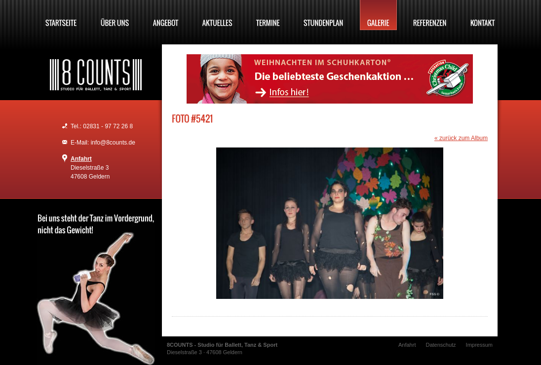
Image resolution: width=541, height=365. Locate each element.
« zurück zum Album (461, 138)
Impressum (479, 345)
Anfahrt (81, 158)
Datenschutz (440, 345)
